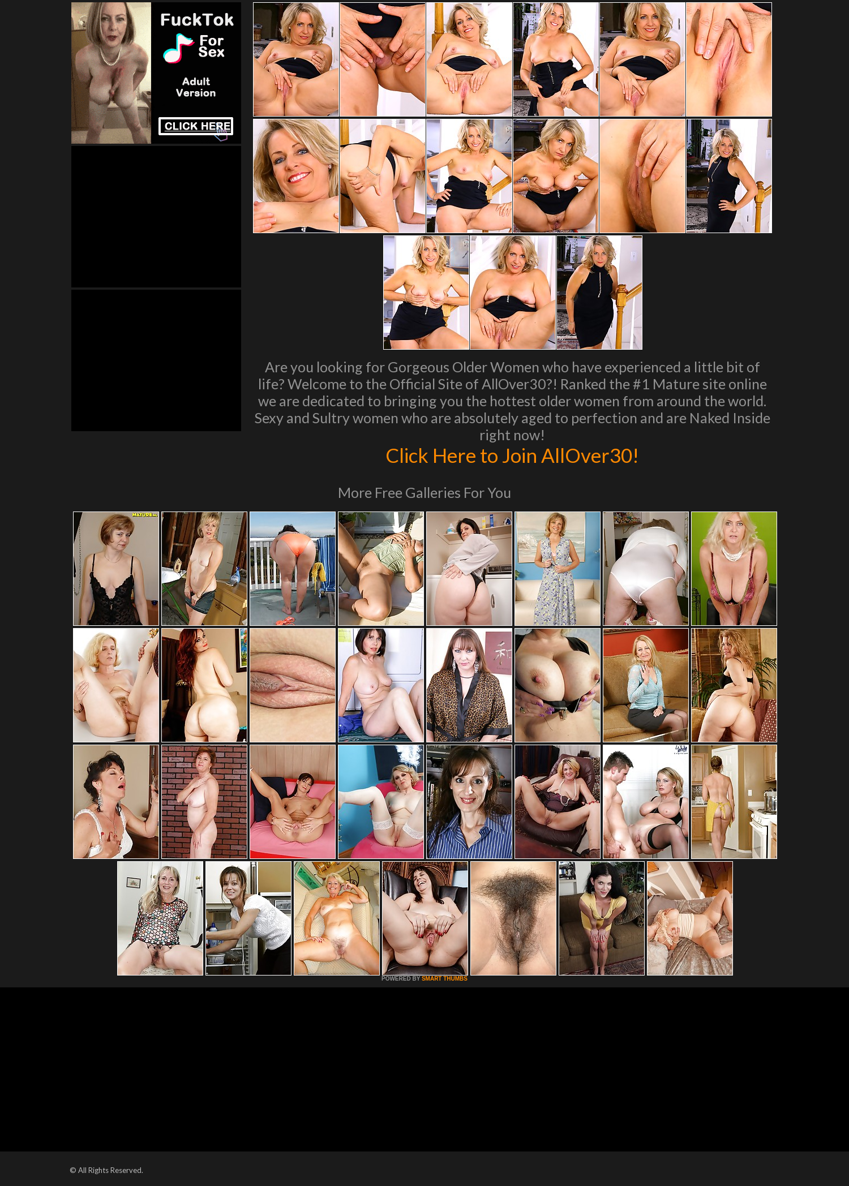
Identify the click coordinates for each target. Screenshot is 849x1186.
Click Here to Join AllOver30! (512, 455)
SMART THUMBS (445, 979)
